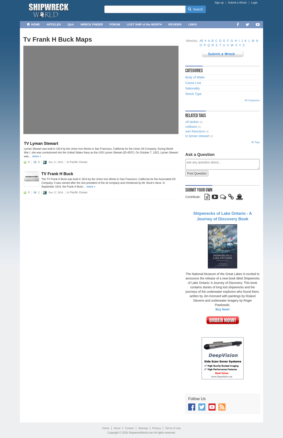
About (117, 428)
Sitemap (143, 428)
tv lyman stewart (197, 136)
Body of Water (195, 77)
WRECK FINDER (91, 24)
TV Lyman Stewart (41, 143)
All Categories (252, 100)
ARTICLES (53, 24)
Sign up (219, 2)
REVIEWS (175, 24)
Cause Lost (193, 83)
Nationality (192, 88)
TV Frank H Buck (57, 174)
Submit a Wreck (237, 2)
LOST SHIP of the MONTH (144, 24)
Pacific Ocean (78, 162)
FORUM (114, 24)
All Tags (255, 142)
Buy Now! (222, 309)
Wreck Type (193, 94)
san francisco (195, 131)
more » (36, 156)
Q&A (70, 24)
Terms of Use (173, 428)
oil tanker (192, 122)
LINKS (192, 24)
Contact (129, 428)
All (201, 41)
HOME (33, 24)
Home (105, 428)
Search (195, 9)
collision (191, 126)
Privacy (156, 428)
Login (254, 2)
